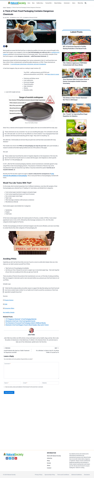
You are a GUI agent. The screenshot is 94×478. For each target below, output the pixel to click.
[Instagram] (13, 458)
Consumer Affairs (9, 308)
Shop (48, 460)
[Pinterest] (16, 458)
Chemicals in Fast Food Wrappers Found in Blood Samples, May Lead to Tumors (27, 325)
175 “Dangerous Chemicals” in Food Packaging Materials (21, 319)
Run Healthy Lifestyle (8, 312)
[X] (6, 46)
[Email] (31, 382)
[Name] (12, 382)
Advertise (49, 458)
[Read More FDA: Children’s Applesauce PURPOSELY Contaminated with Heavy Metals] (76, 57)
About (48, 465)
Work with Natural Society (54, 455)
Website (44, 383)
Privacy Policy (38, 474)
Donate (49, 463)
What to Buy (80, 3)
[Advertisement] (13, 80)
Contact (49, 468)
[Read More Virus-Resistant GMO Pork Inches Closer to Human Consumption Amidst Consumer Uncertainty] (76, 73)
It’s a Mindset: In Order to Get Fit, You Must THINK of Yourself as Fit (46, 350)
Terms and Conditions (63, 474)
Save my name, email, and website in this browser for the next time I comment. (24, 387)
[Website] (50, 382)
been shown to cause (53, 74)
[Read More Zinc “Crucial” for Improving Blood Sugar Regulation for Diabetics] (76, 108)
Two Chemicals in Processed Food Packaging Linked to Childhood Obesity (26, 323)
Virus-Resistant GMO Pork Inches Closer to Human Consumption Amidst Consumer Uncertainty (76, 81)
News (33, 3)
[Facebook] (4, 46)
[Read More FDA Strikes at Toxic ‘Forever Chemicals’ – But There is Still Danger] (76, 92)
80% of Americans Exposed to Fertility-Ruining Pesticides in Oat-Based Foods (74, 47)
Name (6, 383)
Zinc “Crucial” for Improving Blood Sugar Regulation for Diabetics (75, 115)
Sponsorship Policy (50, 474)
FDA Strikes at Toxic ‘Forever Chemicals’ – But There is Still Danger (75, 99)
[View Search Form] (85, 3)
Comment (7, 363)
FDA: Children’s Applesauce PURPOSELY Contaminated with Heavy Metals (75, 64)
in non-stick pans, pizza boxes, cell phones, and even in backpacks (28, 64)
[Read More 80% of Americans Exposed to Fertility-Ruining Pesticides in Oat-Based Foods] (76, 41)
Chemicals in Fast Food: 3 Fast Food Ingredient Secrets (20, 321)
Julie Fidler (6, 17)
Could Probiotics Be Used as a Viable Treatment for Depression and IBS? (17, 350)
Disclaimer (87, 474)
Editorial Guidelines (76, 474)
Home (29, 3)
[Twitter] (10, 458)
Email (25, 383)
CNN (6, 304)
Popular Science (9, 300)
